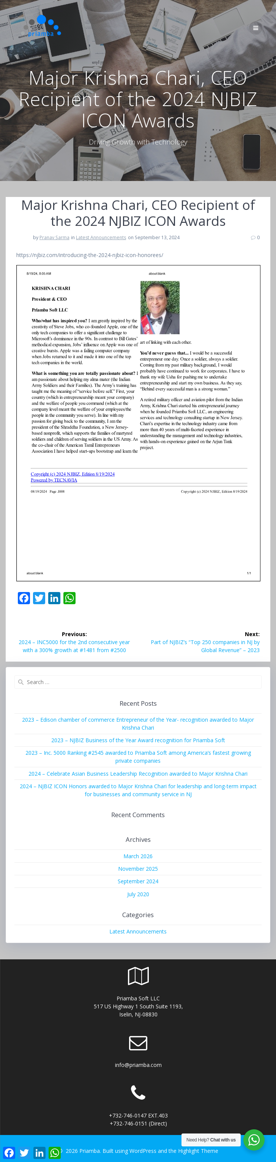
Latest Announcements (101, 237)
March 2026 (138, 856)
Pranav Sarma (54, 237)
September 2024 (138, 881)
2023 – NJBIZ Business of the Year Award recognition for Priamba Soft (138, 740)
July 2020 (138, 894)
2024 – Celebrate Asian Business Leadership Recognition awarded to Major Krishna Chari (138, 773)
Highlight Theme (198, 1150)
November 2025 (138, 868)
